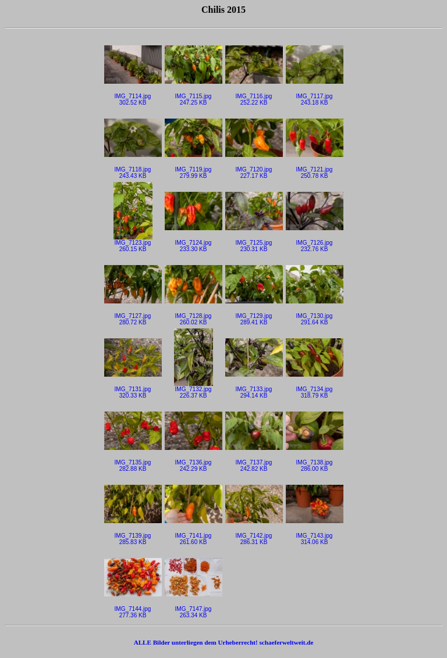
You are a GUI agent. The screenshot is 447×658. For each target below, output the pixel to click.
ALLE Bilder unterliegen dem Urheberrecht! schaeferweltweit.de (224, 642)
